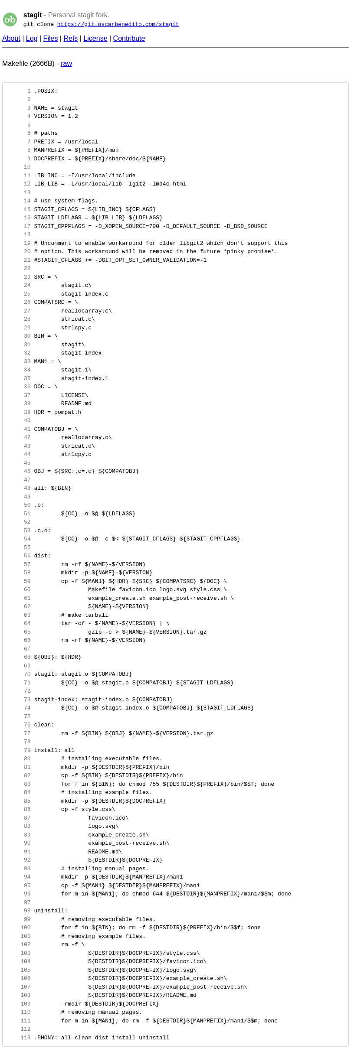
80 (19, 758)
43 (19, 446)
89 (19, 835)
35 (19, 378)
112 (19, 1029)
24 (19, 285)
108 (19, 995)
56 (19, 556)
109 (19, 1004)
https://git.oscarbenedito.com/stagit (118, 24)
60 (19, 589)
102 (19, 944)
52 (19, 522)
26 (19, 302)
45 (19, 463)
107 (19, 987)
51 (19, 514)
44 (19, 454)
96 (19, 894)
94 (19, 877)
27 (19, 311)
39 (19, 412)
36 (19, 387)
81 (19, 767)
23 (19, 277)
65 (19, 632)
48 (19, 488)
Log (32, 38)
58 (19, 572)
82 (19, 775)
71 (19, 683)
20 (19, 251)
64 (19, 623)
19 (19, 243)
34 (19, 370)
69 (19, 666)
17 (19, 226)
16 (19, 217)
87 (19, 818)
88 (19, 826)
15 (19, 209)
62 (19, 606)
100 (19, 927)
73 (19, 699)
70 (19, 674)
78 (19, 741)
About (11, 38)
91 (19, 852)
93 (19, 868)
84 (19, 792)
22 (19, 268)
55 (19, 547)
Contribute (129, 38)
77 (19, 733)
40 (19, 420)
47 (19, 480)
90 (19, 843)
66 (19, 640)
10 (19, 167)
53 (19, 530)
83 (19, 784)
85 (19, 801)
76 (19, 725)
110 (19, 1012)
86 (19, 809)
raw (66, 63)
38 (19, 403)
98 (19, 911)
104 (19, 961)
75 (19, 716)
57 (19, 564)
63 (19, 615)
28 (19, 319)
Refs (70, 38)
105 (19, 970)
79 (19, 750)
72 (19, 691)
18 (19, 234)
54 (19, 539)
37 (19, 395)
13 (19, 192)
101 (19, 936)
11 (19, 175)
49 (19, 497)
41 (19, 429)
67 (19, 649)
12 (19, 184)
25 (19, 294)
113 (19, 1038)
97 (19, 902)
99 (19, 919)
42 (19, 437)
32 (19, 353)
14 (19, 201)
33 (19, 361)
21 (19, 260)
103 (19, 953)
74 (19, 708)
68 (19, 657)
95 (19, 885)
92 (19, 860)
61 (19, 598)
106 (19, 978)
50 (19, 505)
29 (19, 328)
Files (50, 38)
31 (19, 344)
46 (19, 471)
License (95, 38)
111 (19, 1021)
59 (19, 581)
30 (19, 336)
